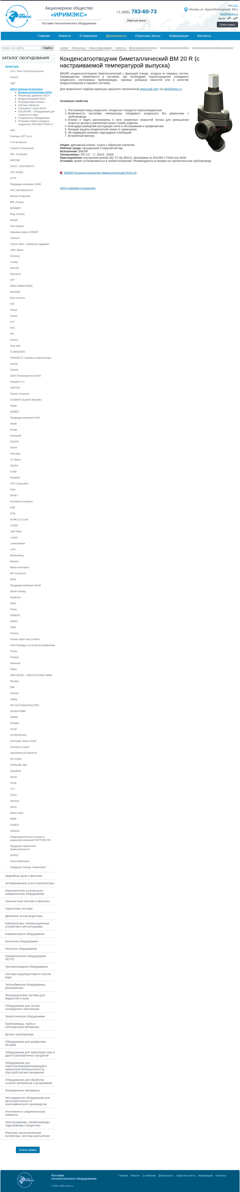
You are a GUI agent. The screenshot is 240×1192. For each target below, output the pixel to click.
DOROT (14, 855)
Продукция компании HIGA (25, 417)
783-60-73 (136, 11)
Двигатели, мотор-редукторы (23, 916)
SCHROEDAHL (18, 735)
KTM (12, 513)
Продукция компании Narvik (25, 585)
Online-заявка (227, 24)
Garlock (14, 369)
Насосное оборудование (21, 948)
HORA (13, 447)
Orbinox (14, 633)
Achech (14, 77)
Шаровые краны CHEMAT (24, 232)
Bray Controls (17, 214)
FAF (12, 304)
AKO (12, 130)
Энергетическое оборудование (25, 1016)
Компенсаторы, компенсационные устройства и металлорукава (27, 925)
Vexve (13, 807)
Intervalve (15, 453)
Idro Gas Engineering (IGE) (24, 705)
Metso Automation (19, 567)
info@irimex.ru (229, 14)
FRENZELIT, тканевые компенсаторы (30, 357)
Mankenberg (17, 555)
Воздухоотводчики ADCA (32, 98)
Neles (13, 603)
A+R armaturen (18, 142)
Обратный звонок (136, 20)
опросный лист (149, 89)
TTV (12, 789)
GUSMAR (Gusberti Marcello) (26, 399)
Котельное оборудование (21, 941)
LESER (14, 525)
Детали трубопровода (19, 1034)
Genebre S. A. (17, 381)
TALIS (13, 795)
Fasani (13, 316)
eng (235, 5)
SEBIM (14, 717)
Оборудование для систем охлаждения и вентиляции (22, 1007)
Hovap (13, 429)
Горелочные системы (19, 908)
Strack (13, 777)
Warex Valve (17, 813)
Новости (65, 36)
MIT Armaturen (18, 573)
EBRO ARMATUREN (21, 286)
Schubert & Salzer (20, 747)
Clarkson (15, 238)
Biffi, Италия (17, 202)
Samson (14, 693)
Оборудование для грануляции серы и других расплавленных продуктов (30, 1054)
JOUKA (14, 465)
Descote (14, 268)
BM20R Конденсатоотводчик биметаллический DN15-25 (100, 172)
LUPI (13, 549)
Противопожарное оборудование (26, 966)
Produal (14, 657)
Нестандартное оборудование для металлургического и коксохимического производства (27, 1101)
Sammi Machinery (19, 861)
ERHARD (15, 292)
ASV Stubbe (16, 172)
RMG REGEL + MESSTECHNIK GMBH (31, 675)
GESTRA (15, 387)
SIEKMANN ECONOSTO (23, 753)
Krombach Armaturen (21, 501)
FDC (12, 328)
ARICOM (15, 160)
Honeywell (15, 435)
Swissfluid (15, 771)
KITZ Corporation (19, 483)
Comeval (15, 256)
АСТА (13, 178)
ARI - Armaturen (18, 154)
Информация (179, 36)
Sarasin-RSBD (18, 711)
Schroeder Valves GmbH (23, 741)
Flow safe (15, 346)
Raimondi (15, 663)
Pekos (13, 609)
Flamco (14, 340)
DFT (12, 280)
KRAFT (14, 495)
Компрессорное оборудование (25, 934)
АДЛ (12, 83)
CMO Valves (16, 250)
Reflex (13, 669)
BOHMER (15, 208)
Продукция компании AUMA (25, 184)
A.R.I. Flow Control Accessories (27, 71)
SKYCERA (16, 759)
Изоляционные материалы (22, 1090)
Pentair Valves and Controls (25, 639)
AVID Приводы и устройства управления (32, 645)
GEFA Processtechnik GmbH (25, 375)
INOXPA (14, 441)
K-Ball (13, 471)
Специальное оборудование (34, 118)
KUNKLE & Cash (19, 519)
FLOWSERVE (17, 351)
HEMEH (14, 411)
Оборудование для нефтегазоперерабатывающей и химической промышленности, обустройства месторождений (26, 1067)
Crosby (14, 262)
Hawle (13, 405)
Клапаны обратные (28, 105)
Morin (13, 579)
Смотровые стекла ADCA (32, 108)
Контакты (204, 36)
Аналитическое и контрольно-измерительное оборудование (24, 892)
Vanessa (14, 801)
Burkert (14, 220)
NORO (13, 621)
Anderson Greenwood (21, 148)
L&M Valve (16, 531)
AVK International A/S (21, 190)
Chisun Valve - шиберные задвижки (29, 244)
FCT (12, 322)
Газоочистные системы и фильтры (27, 901)
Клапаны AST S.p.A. (21, 136)
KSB (12, 507)
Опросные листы (147, 36)
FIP (12, 334)
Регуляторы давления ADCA (34, 95)
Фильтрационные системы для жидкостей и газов (25, 997)
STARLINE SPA (18, 765)
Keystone (15, 477)
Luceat (13, 537)
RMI (12, 687)
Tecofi (13, 783)
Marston (14, 561)
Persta (13, 651)
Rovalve (14, 681)
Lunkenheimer (17, 543)
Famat (13, 310)
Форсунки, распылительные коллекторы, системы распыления (27, 1134)
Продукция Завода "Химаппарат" (28, 867)
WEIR (13, 819)
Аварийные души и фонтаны (23, 875)
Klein (13, 489)
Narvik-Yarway (18, 591)
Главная (44, 36)
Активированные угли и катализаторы (29, 883)
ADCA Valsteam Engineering (77, 188)
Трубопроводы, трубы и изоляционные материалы (22, 1025)
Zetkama (15, 831)
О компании (88, 36)
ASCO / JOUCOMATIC (22, 166)
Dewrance (15, 274)
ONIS (13, 627)
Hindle (13, 423)
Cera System (17, 226)
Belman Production (20, 196)
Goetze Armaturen (20, 393)
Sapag (13, 699)
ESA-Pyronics (17, 298)
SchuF (13, 729)
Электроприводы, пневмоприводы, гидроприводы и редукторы (27, 1124)
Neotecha (15, 597)
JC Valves (15, 459)
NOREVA (15, 615)
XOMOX (14, 825)
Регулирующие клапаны (31, 102)
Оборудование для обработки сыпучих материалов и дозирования (28, 1081)
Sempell (14, 723)
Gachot (14, 363)
